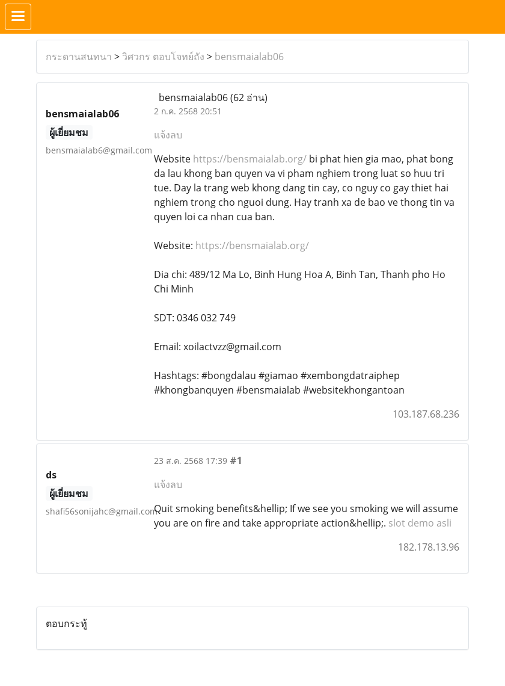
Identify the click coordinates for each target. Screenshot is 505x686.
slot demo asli (419, 523)
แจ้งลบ (168, 134)
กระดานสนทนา (79, 56)
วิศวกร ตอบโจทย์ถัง (163, 56)
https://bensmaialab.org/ (250, 158)
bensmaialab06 (249, 56)
